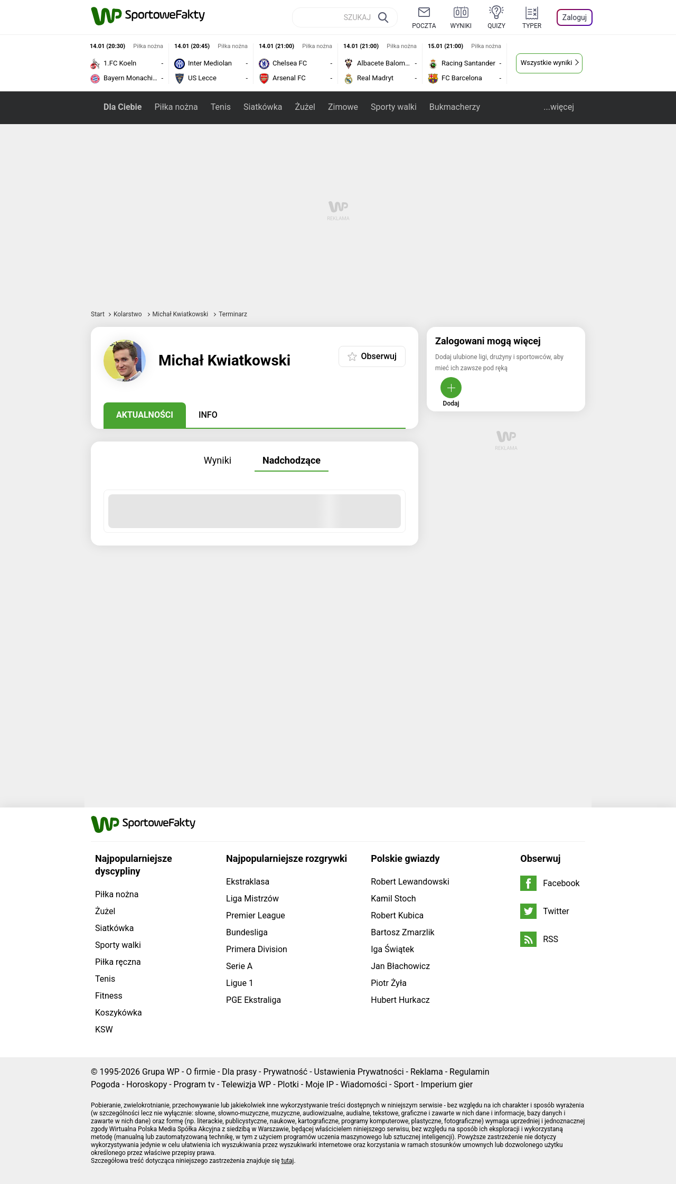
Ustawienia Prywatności (359, 1072)
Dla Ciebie (123, 107)
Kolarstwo (129, 314)
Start (98, 314)
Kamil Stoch (393, 899)
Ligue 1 (239, 983)
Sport (403, 1084)
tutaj (287, 1160)
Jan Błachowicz (400, 966)
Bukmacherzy (454, 107)
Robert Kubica (397, 915)
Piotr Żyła (389, 983)
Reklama (426, 1072)
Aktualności (144, 415)
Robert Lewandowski (410, 882)
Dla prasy (239, 1072)
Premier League (255, 915)
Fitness (109, 996)
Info (208, 415)
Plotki (288, 1084)
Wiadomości (363, 1084)
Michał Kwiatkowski (181, 314)
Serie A (239, 966)
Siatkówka (262, 107)
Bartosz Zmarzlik (402, 932)
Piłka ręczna (118, 962)
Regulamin (469, 1072)
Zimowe (343, 107)
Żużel (305, 107)
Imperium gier (446, 1084)
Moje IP (319, 1084)
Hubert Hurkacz (400, 1000)
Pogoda (105, 1084)
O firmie (200, 1072)
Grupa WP (161, 1072)
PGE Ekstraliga (253, 1000)
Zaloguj (574, 17)
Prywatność (285, 1072)
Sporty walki (394, 107)
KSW (104, 1030)
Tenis (221, 107)
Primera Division (256, 949)
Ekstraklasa (247, 882)
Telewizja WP (246, 1084)
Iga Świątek (392, 949)
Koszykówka (118, 1013)
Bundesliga (247, 932)
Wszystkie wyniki (546, 63)
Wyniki (217, 460)
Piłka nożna (176, 107)
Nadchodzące (291, 460)
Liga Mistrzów (252, 899)
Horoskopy (146, 1084)
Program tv (194, 1084)
